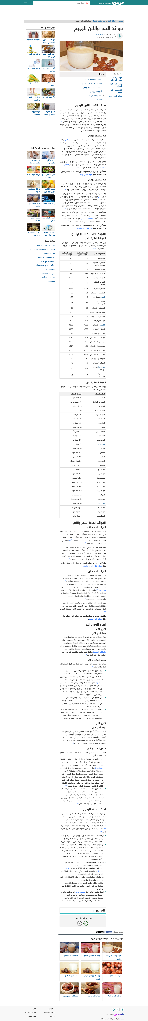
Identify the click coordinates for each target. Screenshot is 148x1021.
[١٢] (105, 611)
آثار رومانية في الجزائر (47, 261)
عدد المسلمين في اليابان (46, 257)
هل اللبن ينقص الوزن (84, 228)
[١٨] (101, 831)
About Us (52, 1016)
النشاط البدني (80, 892)
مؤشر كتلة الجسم (87, 218)
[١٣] (86, 654)
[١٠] (69, 559)
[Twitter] (118, 1009)
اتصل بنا (33, 1008)
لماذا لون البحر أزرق (48, 277)
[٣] (77, 167)
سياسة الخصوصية (49, 1012)
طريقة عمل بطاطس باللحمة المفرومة (41, 249)
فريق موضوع (32, 1016)
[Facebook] (122, 1009)
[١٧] (105, 828)
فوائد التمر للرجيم (86, 174)
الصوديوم (101, 444)
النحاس (102, 325)
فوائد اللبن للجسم (95, 619)
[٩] (92, 389)
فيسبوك (110, 932)
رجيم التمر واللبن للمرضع (116, 85)
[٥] (65, 208)
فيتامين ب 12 (101, 590)
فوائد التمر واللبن (115, 96)
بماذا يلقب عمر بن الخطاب (46, 245)
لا (79, 923)
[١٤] (92, 666)
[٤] (65, 189)
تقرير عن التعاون (49, 253)
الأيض (71, 540)
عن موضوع (52, 1008)
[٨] (94, 248)
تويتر (102, 932)
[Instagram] (113, 1009)
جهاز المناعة (99, 768)
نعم (85, 923)
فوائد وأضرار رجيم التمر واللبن (116, 79)
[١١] (65, 581)
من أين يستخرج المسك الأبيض (44, 265)
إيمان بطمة (99, 34)
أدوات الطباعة (50, 269)
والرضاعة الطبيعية (99, 652)
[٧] (95, 248)
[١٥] (73, 743)
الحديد (102, 297)
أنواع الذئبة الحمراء (48, 273)
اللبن (99, 196)
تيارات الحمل (51, 281)
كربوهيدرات (99, 682)
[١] (61, 121)
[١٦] (66, 785)
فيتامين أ (101, 367)
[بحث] (87, 3)
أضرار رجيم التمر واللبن (116, 91)
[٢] (93, 157)
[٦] (68, 221)
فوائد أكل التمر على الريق (92, 566)
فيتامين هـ (101, 503)
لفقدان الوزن (69, 139)
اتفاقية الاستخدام (30, 1012)
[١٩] (99, 831)
